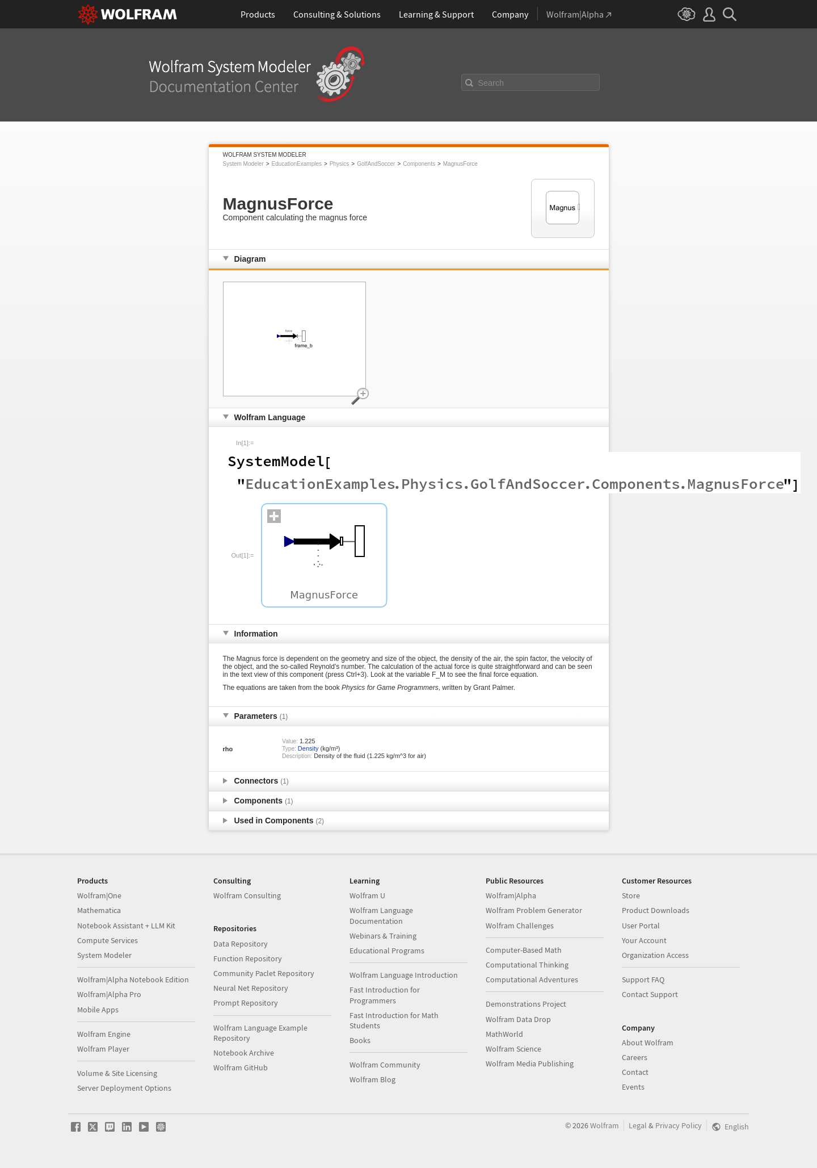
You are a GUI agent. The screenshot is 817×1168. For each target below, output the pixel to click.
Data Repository (240, 944)
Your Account (644, 940)
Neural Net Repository (250, 988)
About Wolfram (647, 1042)
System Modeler (243, 164)
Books (359, 1040)
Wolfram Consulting (247, 895)
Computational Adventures (532, 979)
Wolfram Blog (372, 1079)
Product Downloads (655, 910)
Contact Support (650, 994)
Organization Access (655, 955)
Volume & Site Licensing (117, 1073)
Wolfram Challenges (520, 925)
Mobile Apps (98, 1009)
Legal (638, 1125)
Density (308, 748)
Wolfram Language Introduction (403, 975)
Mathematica (99, 910)
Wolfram (604, 1125)
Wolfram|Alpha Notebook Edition (133, 979)
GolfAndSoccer (376, 164)
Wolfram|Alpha (511, 895)
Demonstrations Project (526, 1004)
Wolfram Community (384, 1065)
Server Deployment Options (124, 1088)
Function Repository (247, 958)
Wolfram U (367, 895)
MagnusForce (460, 164)
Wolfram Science (513, 1049)
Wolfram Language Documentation (381, 915)
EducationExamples (297, 164)
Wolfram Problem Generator (534, 910)
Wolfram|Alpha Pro (109, 994)
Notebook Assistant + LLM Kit (126, 925)
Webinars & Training (382, 936)
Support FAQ (643, 979)
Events (633, 1087)
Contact (635, 1072)
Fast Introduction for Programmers (384, 995)
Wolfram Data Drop (518, 1019)
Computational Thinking (527, 965)
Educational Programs (386, 950)
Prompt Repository (245, 1003)
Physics (339, 164)
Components (419, 164)
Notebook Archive (243, 1053)
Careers (634, 1057)
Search (491, 82)
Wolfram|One (99, 895)
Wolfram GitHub (240, 1067)
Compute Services (107, 940)
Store (631, 895)
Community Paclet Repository (263, 973)
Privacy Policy (678, 1125)
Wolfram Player (103, 1049)
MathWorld (504, 1034)
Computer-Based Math (524, 950)
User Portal (641, 925)
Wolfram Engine (103, 1034)
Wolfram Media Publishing (530, 1063)
